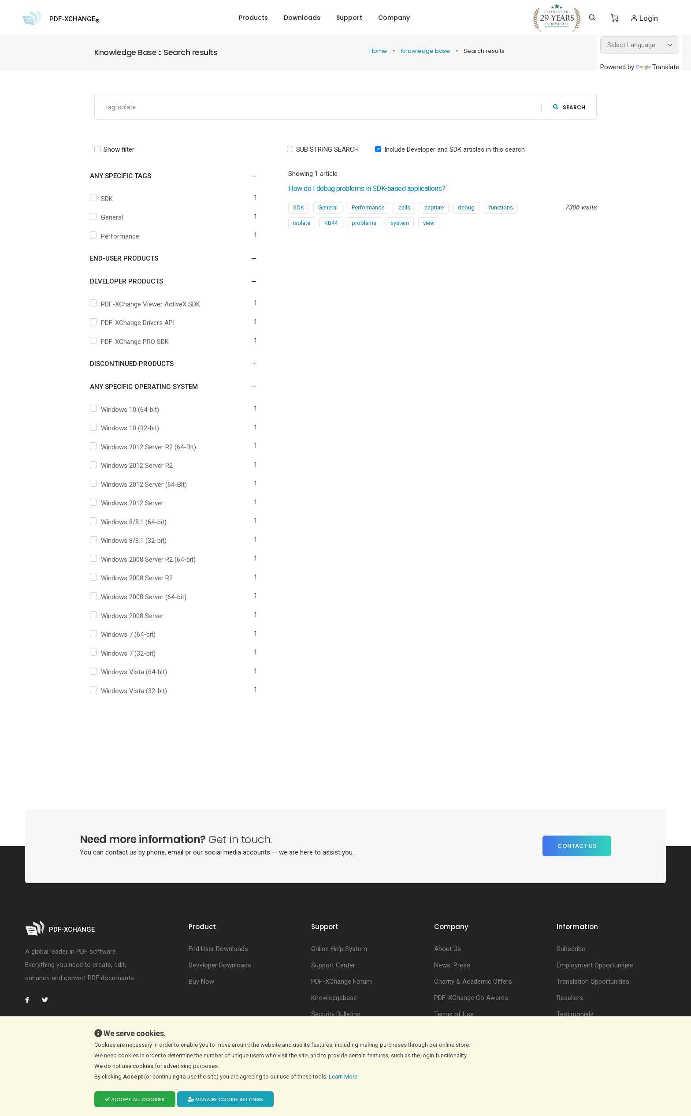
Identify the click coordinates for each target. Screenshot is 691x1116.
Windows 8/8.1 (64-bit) (136, 522)
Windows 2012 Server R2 (139, 466)
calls (404, 207)
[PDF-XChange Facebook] (31, 1000)
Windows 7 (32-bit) (130, 653)
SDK (109, 199)
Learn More (344, 1076)
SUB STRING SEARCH (327, 149)
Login (644, 18)
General (114, 218)
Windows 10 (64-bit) (132, 410)
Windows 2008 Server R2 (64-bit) (150, 560)
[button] (168, 176)
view (429, 223)
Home (378, 51)
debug (466, 207)
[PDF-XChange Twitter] (48, 1000)
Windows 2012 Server (134, 504)
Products (253, 17)
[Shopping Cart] (614, 18)
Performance (122, 236)
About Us (447, 949)
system (399, 223)
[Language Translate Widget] (639, 45)
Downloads (302, 17)
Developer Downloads (220, 965)
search (569, 107)
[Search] (592, 17)
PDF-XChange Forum (341, 981)
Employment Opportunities (595, 965)
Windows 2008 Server (134, 616)
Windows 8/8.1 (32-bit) (136, 541)
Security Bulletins (335, 1014)
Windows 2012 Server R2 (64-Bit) (151, 447)
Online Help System (339, 949)
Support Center (333, 965)
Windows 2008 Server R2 (139, 578)
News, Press (452, 965)
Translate (657, 67)
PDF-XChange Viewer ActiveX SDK (153, 304)
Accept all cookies (135, 1099)
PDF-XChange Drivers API (140, 323)
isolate (301, 223)
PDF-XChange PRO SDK (137, 342)
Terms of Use (454, 1014)
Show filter (119, 149)
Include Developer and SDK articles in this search (454, 149)
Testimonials (575, 1014)
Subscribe (571, 949)
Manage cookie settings (225, 1099)
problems (364, 223)
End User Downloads (218, 949)
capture (434, 207)
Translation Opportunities (593, 981)
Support (349, 17)
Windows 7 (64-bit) (130, 635)
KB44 (331, 223)
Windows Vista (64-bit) (136, 672)
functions (501, 207)
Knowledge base (426, 51)
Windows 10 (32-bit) (132, 429)
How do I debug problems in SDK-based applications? (386, 188)
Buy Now (201, 981)
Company (394, 17)
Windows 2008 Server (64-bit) (146, 597)
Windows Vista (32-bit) (136, 691)
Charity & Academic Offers (473, 981)
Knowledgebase (334, 998)
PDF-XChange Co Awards (471, 998)
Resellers (570, 998)
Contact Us (576, 846)
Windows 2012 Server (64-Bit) (146, 485)
